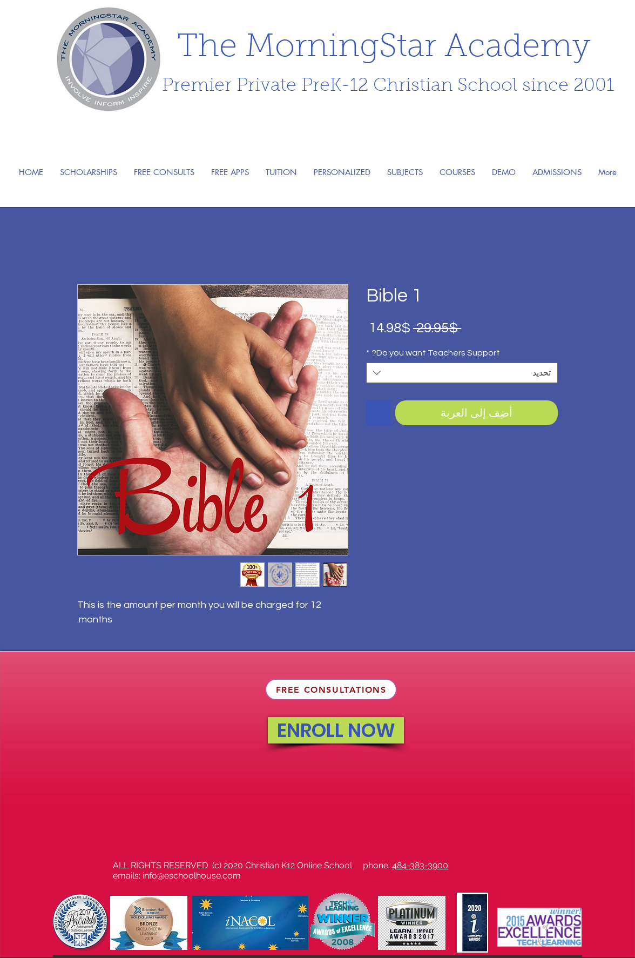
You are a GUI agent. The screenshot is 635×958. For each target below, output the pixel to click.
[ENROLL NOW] (336, 730)
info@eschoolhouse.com (192, 875)
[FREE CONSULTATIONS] (331, 689)
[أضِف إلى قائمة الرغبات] (378, 412)
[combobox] (462, 373)
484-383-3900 (420, 865)
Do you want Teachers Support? (433, 353)
